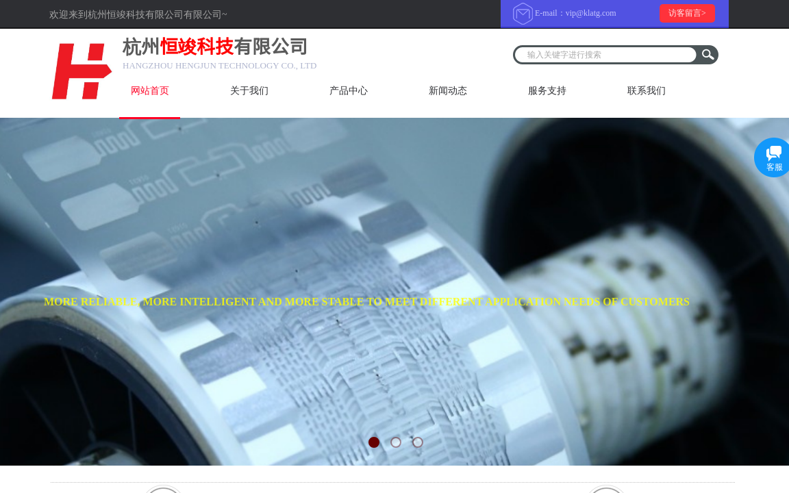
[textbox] (607, 55)
